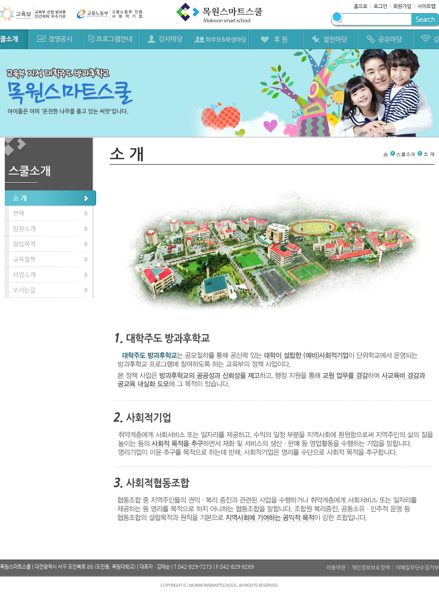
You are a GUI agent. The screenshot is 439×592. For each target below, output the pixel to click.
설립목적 (24, 243)
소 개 (20, 198)
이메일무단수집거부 (417, 567)
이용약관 (335, 567)
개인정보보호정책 (370, 567)
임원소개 (24, 228)
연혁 (18, 213)
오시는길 (24, 289)
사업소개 (24, 274)
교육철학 (24, 259)
